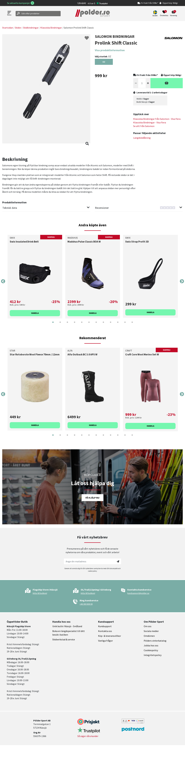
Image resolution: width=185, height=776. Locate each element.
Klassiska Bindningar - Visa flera (149, 122)
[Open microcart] (173, 13)
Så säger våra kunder (87, 736)
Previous (3, 281)
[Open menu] (9, 13)
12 (132, 324)
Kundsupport (105, 626)
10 (117, 324)
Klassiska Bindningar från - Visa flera (156, 118)
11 (125, 324)
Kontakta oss (105, 631)
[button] (155, 13)
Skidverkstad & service (63, 639)
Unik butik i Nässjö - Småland (67, 626)
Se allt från (143, 126)
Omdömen (149, 635)
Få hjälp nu (92, 497)
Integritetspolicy (152, 655)
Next (181, 281)
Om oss (147, 626)
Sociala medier (151, 631)
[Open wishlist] (164, 13)
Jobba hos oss (151, 645)
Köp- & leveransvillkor (109, 635)
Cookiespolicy (151, 650)
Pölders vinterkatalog (155, 640)
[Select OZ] (104, 62)
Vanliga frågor (105, 640)
